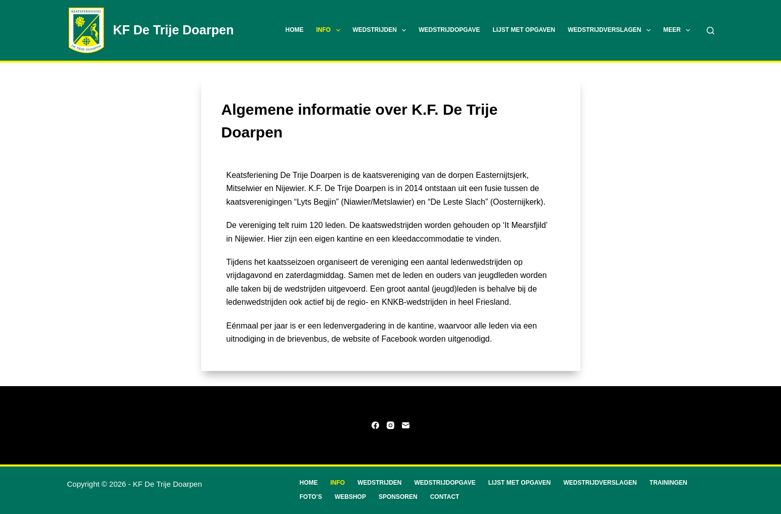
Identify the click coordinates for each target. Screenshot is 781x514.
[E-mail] (405, 425)
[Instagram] (390, 425)
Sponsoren (398, 496)
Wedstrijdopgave (449, 29)
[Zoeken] (710, 30)
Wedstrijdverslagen (611, 30)
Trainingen (668, 482)
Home (294, 29)
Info (330, 30)
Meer (678, 30)
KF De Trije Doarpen (173, 30)
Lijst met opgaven (523, 29)
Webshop (350, 496)
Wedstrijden (381, 30)
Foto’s (311, 496)
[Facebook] (375, 425)
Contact (445, 496)
